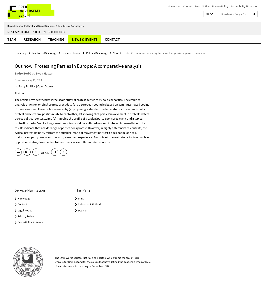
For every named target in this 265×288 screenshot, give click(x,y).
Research (32, 39)
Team (11, 39)
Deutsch (82, 210)
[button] (209, 14)
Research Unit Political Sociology (36, 32)
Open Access (45, 86)
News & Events (85, 39)
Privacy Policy (220, 6)
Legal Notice (202, 6)
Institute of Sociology (71, 26)
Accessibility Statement (244, 6)
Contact (187, 6)
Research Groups (71, 53)
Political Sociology (97, 53)
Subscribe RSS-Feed (89, 204)
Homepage (174, 6)
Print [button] (81, 198)
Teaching (56, 39)
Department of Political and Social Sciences (32, 26)
